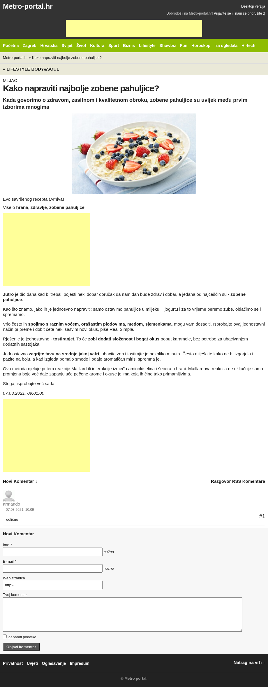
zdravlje (39, 207)
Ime (7, 545)
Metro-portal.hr (28, 6)
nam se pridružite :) (250, 13)
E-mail (9, 561)
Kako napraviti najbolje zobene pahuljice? (67, 57)
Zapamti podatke (19, 636)
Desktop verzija (253, 6)
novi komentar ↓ (20, 481)
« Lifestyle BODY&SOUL (31, 69)
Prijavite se (222, 13)
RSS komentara (248, 481)
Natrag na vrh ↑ (249, 662)
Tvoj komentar (15, 594)
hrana (22, 207)
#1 (262, 516)
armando (11, 503)
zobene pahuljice (66, 207)
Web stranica (14, 578)
